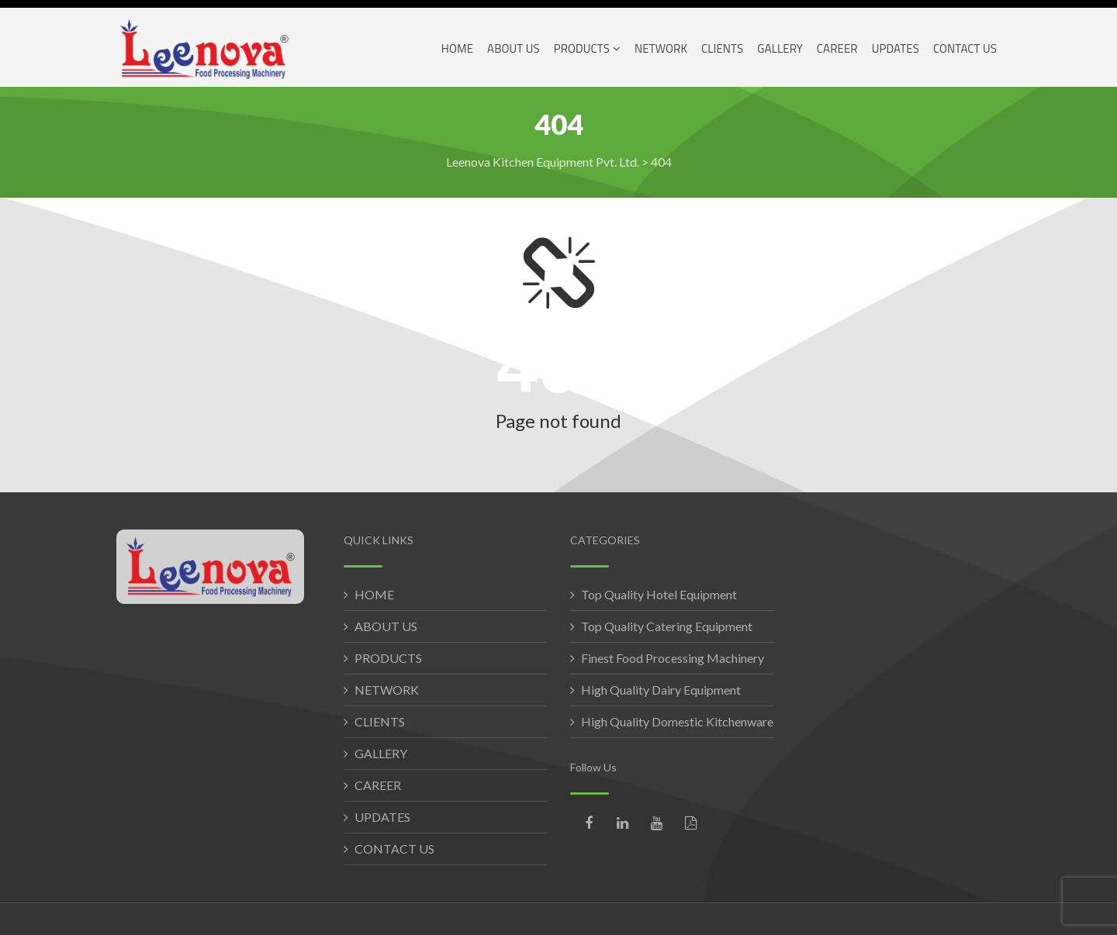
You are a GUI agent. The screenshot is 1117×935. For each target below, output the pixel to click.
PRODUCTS (388, 657)
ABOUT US (385, 626)
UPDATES (382, 816)
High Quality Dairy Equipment (661, 689)
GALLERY (380, 753)
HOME (374, 594)
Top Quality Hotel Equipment (659, 594)
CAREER (377, 785)
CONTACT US (394, 848)
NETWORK (386, 689)
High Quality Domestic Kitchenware (677, 721)
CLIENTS (379, 721)
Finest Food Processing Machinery (672, 657)
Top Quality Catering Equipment (666, 626)
